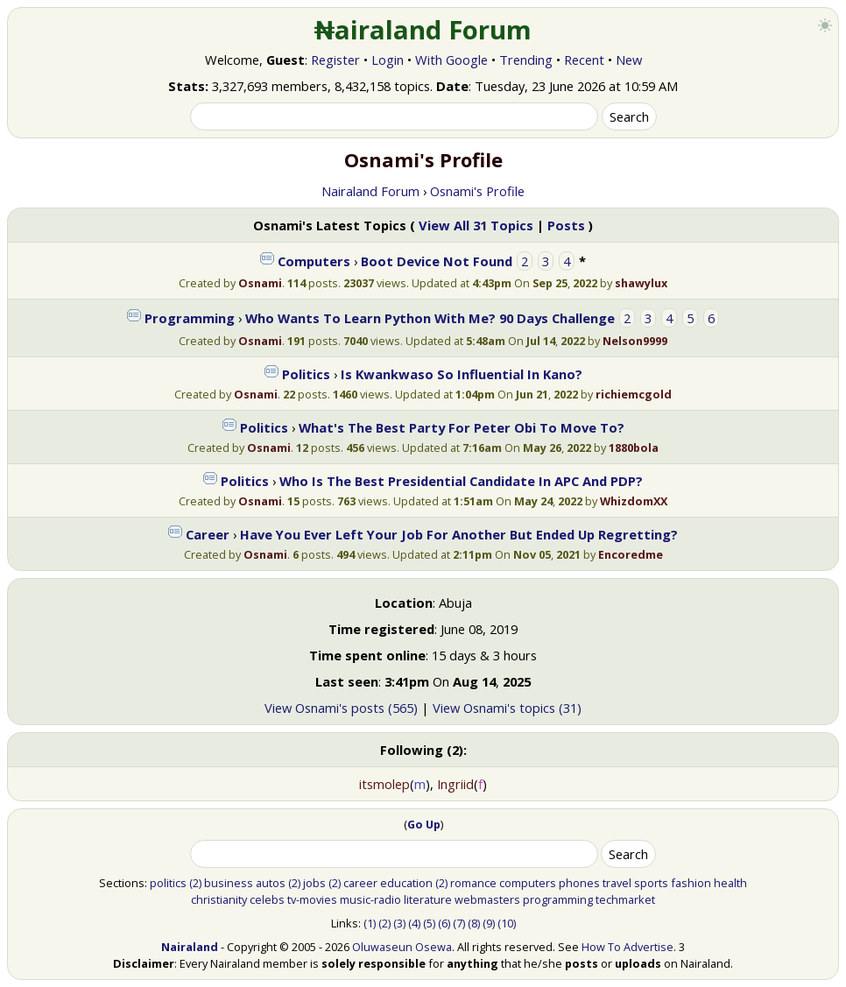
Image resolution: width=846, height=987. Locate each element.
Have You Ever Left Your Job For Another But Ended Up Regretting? (459, 534)
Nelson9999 (635, 341)
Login (387, 59)
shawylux (641, 283)
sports (651, 883)
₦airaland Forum (423, 29)
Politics (306, 374)
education (406, 883)
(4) (414, 923)
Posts (566, 225)
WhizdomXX (633, 501)
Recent (584, 59)
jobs (314, 883)
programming (558, 899)
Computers (314, 261)
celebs (267, 899)
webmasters (487, 899)
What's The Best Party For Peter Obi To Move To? (461, 427)
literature (428, 899)
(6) (444, 923)
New (629, 59)
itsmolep (384, 784)
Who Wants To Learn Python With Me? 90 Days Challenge (430, 318)
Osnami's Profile (477, 191)
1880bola (634, 447)
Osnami (260, 283)
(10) (506, 923)
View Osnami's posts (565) (341, 707)
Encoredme (630, 554)
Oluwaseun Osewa (402, 947)
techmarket (625, 899)
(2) (195, 883)
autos (271, 883)
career (360, 883)
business (228, 883)
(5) (429, 923)
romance (473, 883)
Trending (526, 59)
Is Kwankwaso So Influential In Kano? (461, 374)
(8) (474, 923)
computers (527, 883)
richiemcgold (634, 394)
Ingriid (455, 784)
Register (335, 59)
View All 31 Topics (476, 225)
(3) (399, 923)
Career (207, 534)
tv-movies (312, 899)
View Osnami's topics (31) (507, 707)
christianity (219, 899)
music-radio (370, 899)
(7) (459, 923)
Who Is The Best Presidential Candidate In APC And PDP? (461, 481)
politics (168, 883)
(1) (369, 923)
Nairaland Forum (370, 191)
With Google (451, 59)
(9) (489, 923)
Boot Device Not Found (436, 261)
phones (579, 883)
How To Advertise (627, 947)
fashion (691, 883)
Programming (190, 318)
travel (617, 883)
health (730, 883)
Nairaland (189, 947)
